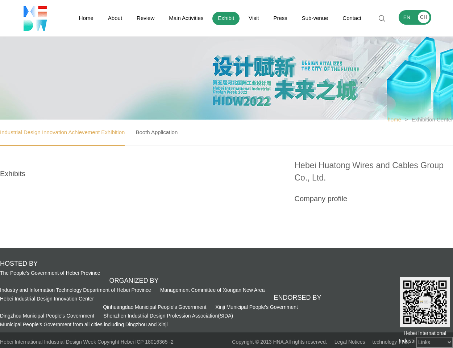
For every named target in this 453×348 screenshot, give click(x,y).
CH (423, 17)
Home (86, 18)
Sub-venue (315, 18)
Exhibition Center (432, 119)
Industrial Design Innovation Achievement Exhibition (62, 132)
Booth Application (157, 132)
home (394, 119)
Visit (254, 18)
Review (145, 18)
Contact (351, 18)
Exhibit (226, 18)
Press (280, 18)
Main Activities (186, 18)
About (115, 18)
